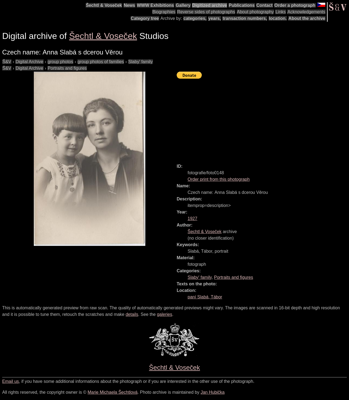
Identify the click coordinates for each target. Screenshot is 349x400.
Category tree (145, 18)
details (132, 314)
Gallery (183, 5)
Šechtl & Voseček (104, 5)
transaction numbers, (244, 18)
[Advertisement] (263, 119)
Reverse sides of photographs (206, 12)
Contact (264, 5)
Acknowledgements (306, 12)
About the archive (306, 18)
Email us (10, 381)
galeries (164, 314)
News (129, 5)
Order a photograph (294, 5)
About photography (255, 12)
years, (214, 18)
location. (278, 18)
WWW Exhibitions (155, 5)
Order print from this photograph (219, 179)
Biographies (164, 12)
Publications (242, 5)
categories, (194, 18)
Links (280, 12)
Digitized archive (209, 5)
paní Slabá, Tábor (205, 297)
